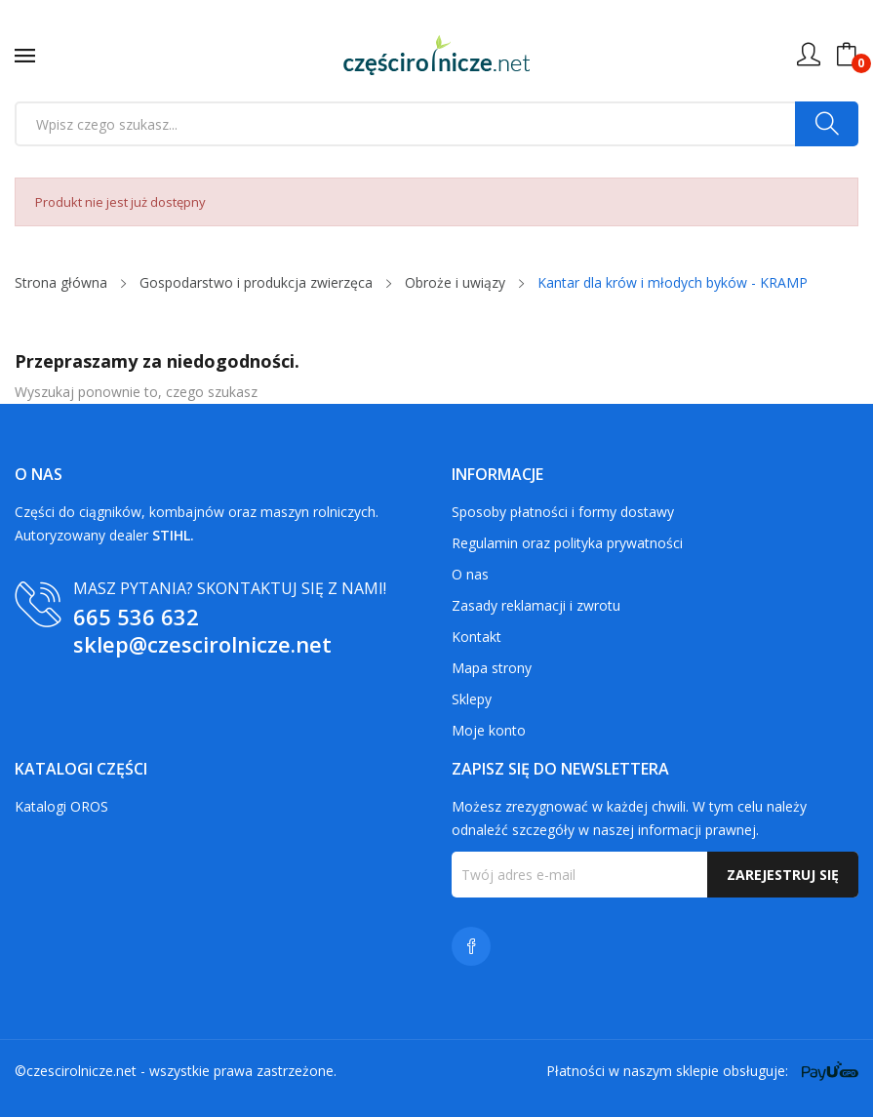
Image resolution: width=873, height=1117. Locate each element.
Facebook (471, 946)
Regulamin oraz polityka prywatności (567, 543)
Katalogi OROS (61, 806)
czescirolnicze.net (81, 1070)
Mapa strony (492, 667)
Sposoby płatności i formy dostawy (563, 511)
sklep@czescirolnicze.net (202, 643)
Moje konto (489, 730)
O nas (470, 574)
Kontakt (476, 636)
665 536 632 (136, 616)
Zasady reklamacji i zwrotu (536, 605)
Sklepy (472, 699)
